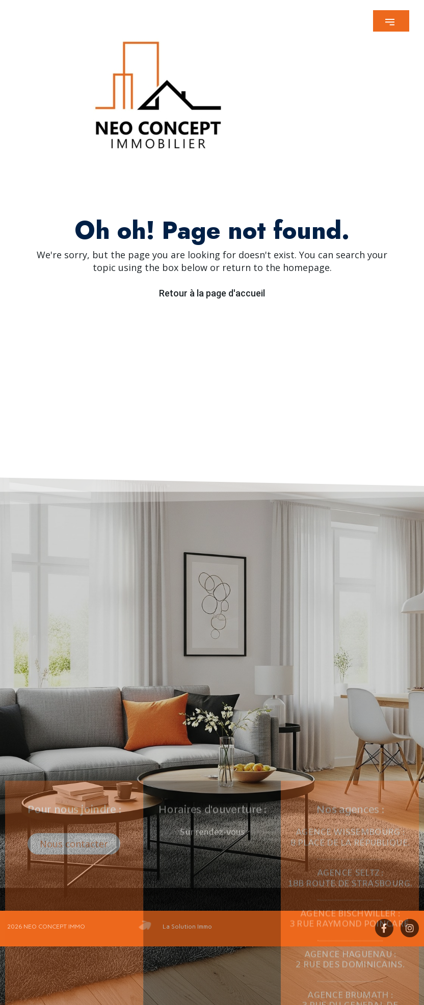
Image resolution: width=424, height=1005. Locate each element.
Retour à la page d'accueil (212, 293)
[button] (391, 21)
